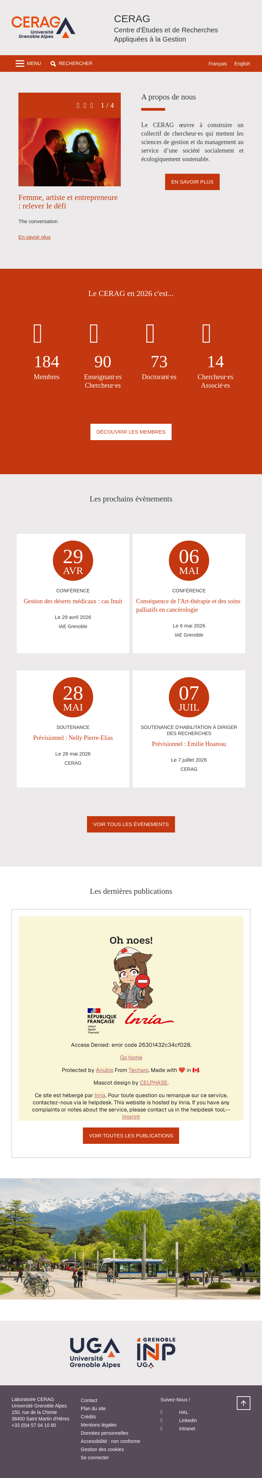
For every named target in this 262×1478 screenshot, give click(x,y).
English (242, 63)
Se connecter (95, 1457)
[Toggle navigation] (28, 63)
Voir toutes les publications (131, 1135)
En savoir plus (34, 237)
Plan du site (93, 1408)
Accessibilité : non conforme (110, 1441)
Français (217, 63)
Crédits (88, 1416)
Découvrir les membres (131, 432)
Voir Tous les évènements (131, 824)
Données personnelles (104, 1433)
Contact (89, 1400)
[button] (71, 63)
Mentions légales (99, 1425)
